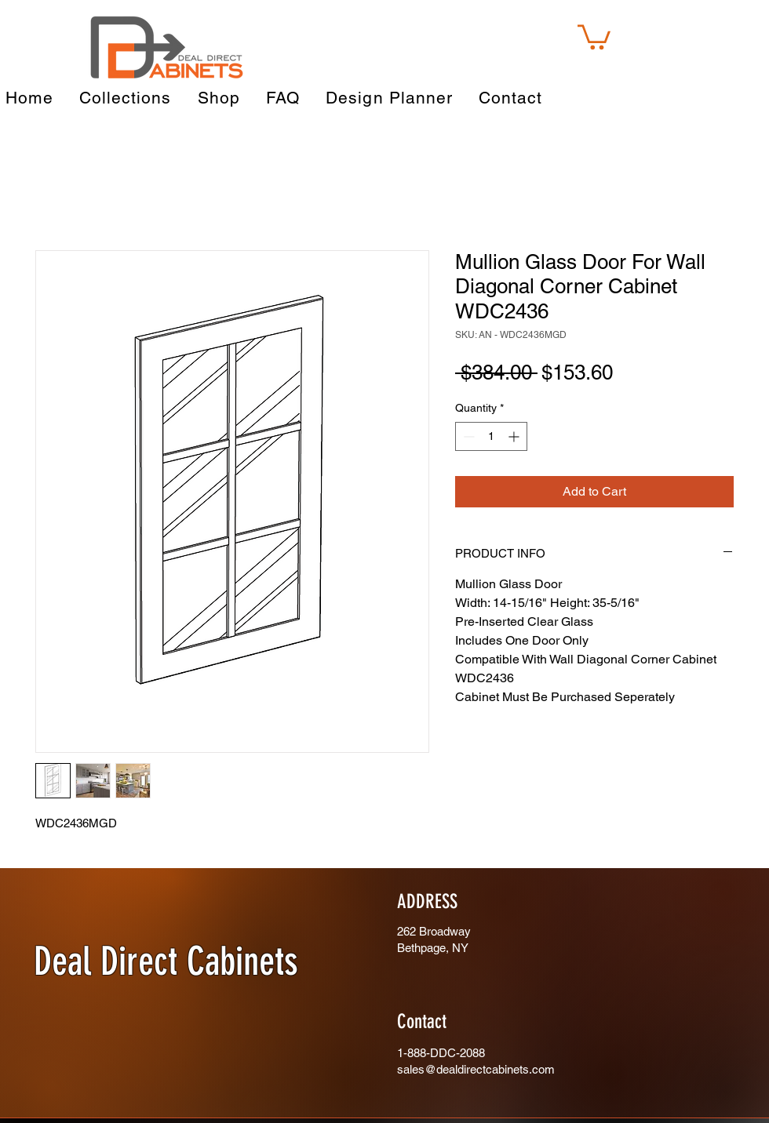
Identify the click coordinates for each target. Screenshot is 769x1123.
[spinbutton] (491, 436)
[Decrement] (467, 436)
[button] (594, 35)
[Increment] (515, 436)
